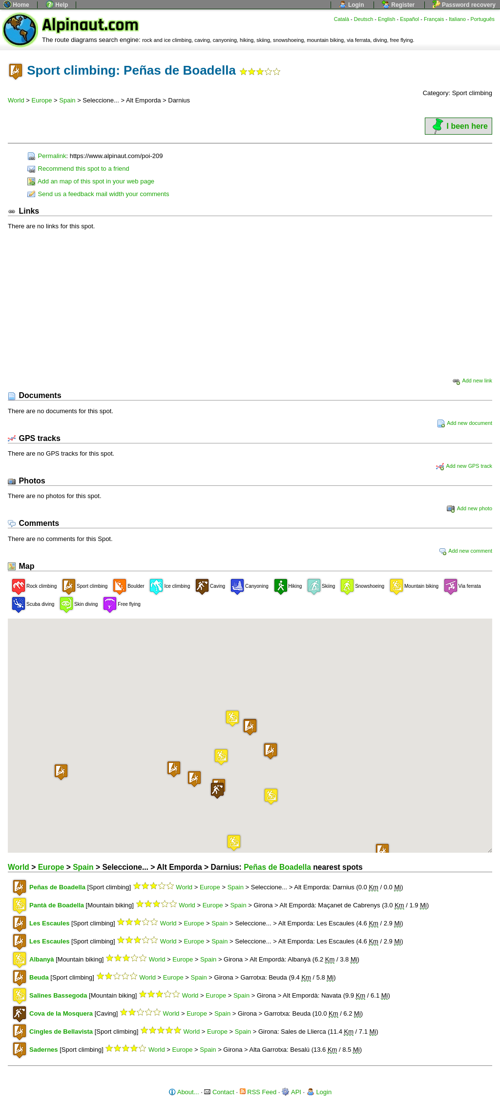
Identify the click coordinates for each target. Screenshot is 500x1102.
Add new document (464, 423)
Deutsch (364, 19)
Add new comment (465, 551)
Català (341, 19)
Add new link (472, 380)
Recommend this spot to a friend (78, 168)
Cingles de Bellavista (61, 1031)
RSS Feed (258, 1092)
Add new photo (469, 508)
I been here (458, 126)
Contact (219, 1092)
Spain (67, 100)
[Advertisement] (250, 303)
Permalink (46, 156)
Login (351, 4)
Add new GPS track (464, 466)
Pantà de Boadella (56, 905)
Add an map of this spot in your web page (90, 181)
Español (409, 19)
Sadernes (43, 1049)
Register (398, 4)
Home (16, 4)
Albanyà (41, 959)
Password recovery (464, 4)
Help (57, 4)
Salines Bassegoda (58, 995)
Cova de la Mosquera (61, 1013)
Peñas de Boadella (277, 867)
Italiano (457, 19)
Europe (42, 100)
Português (483, 19)
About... (183, 1092)
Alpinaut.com (90, 25)
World (16, 100)
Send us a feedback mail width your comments (98, 194)
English (387, 19)
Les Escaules (49, 923)
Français (434, 19)
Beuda (39, 977)
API (291, 1092)
